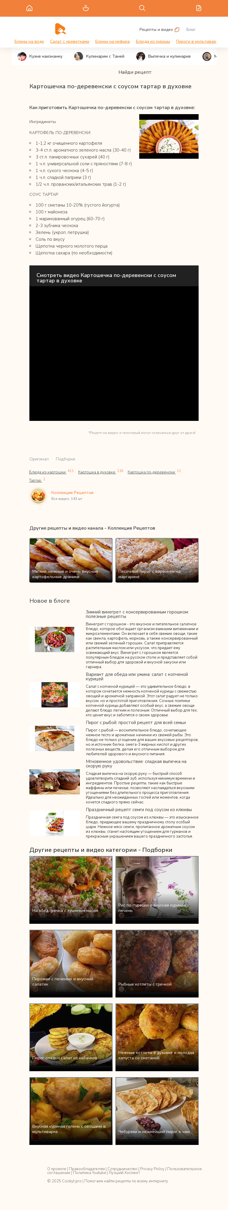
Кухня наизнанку (40, 56)
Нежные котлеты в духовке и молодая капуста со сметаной (156, 1055)
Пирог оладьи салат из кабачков (64, 1058)
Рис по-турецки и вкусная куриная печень (152, 907)
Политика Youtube (89, 1173)
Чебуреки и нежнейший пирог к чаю (154, 1132)
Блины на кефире (112, 41)
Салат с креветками (69, 41)
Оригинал (39, 459)
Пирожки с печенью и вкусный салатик (62, 981)
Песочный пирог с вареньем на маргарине (149, 574)
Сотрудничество (122, 1169)
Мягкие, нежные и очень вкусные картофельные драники (65, 574)
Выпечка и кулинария (163, 56)
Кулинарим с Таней (99, 56)
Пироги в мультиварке (198, 41)
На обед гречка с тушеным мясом (65, 910)
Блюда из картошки (51, 472)
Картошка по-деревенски (154, 472)
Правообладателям (87, 1169)
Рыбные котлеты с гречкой (145, 984)
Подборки (65, 459)
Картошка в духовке (101, 472)
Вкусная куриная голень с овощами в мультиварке (69, 1129)
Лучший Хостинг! (124, 1173)
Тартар (37, 480)
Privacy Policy (152, 1169)
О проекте (56, 1169)
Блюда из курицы (153, 41)
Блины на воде (29, 41)
